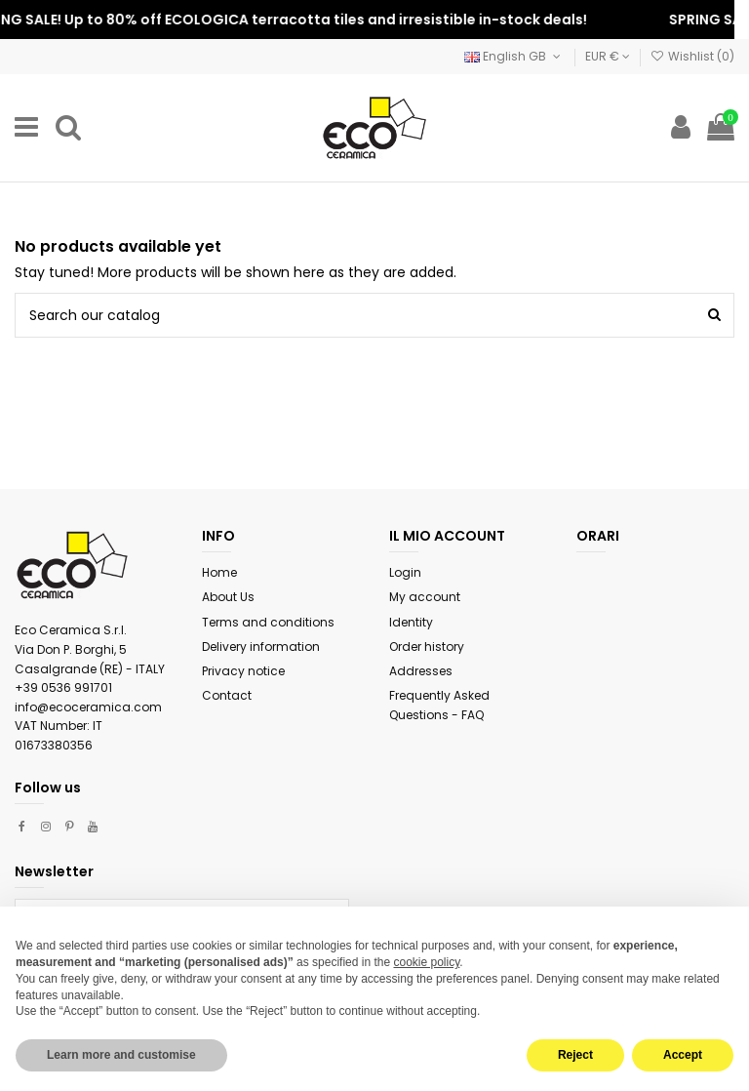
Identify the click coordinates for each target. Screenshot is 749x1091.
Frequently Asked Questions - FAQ (439, 705)
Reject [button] (575, 1055)
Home (219, 572)
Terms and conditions (268, 622)
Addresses (421, 671)
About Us (228, 596)
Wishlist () (692, 56)
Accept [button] (682, 1055)
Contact (227, 695)
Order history (426, 646)
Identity (411, 622)
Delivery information (261, 646)
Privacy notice (243, 671)
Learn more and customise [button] (121, 1055)
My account (424, 596)
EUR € (607, 56)
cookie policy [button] (427, 962)
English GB (514, 56)
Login (405, 572)
